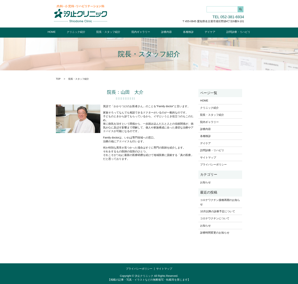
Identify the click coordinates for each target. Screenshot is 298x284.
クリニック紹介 (87, 31)
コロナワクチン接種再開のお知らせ (220, 201)
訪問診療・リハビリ (222, 31)
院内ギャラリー (143, 31)
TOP (58, 78)
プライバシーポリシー (213, 164)
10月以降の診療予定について (217, 211)
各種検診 (181, 31)
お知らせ (205, 181)
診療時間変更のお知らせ (214, 232)
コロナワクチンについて (214, 218)
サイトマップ (208, 157)
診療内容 (164, 31)
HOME (68, 31)
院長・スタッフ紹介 (116, 31)
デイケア (198, 31)
